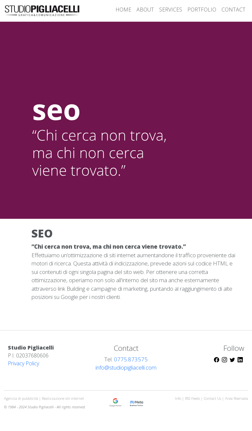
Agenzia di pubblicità (21, 398)
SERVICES (170, 9)
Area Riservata (236, 398)
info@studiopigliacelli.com (126, 367)
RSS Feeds (193, 398)
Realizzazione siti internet (63, 398)
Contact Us (212, 398)
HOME (123, 9)
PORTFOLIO (201, 9)
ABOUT (145, 9)
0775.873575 (131, 359)
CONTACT (233, 9)
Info (178, 398)
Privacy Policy (23, 363)
